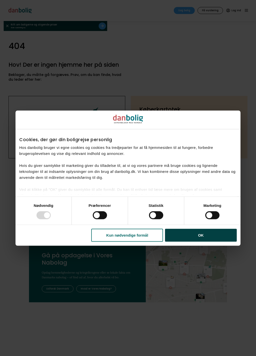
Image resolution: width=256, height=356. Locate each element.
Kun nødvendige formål (127, 235)
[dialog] (128, 178)
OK (201, 235)
